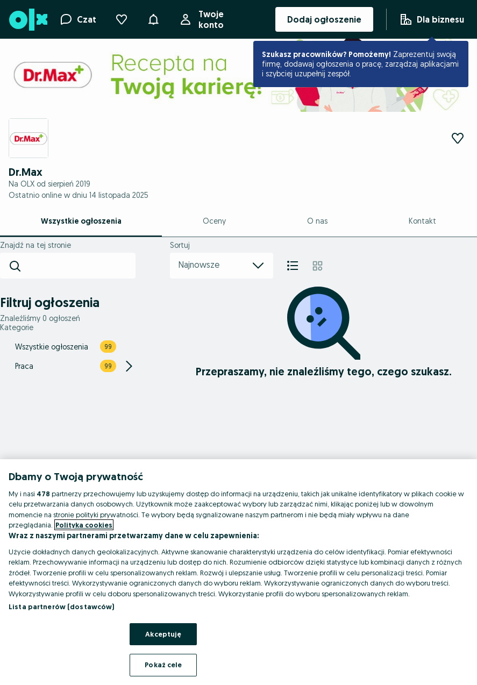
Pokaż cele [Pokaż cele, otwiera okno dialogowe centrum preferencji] (163, 664)
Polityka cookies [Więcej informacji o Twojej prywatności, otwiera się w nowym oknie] (83, 524)
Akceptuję (163, 634)
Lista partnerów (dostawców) (62, 606)
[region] (238, 572)
